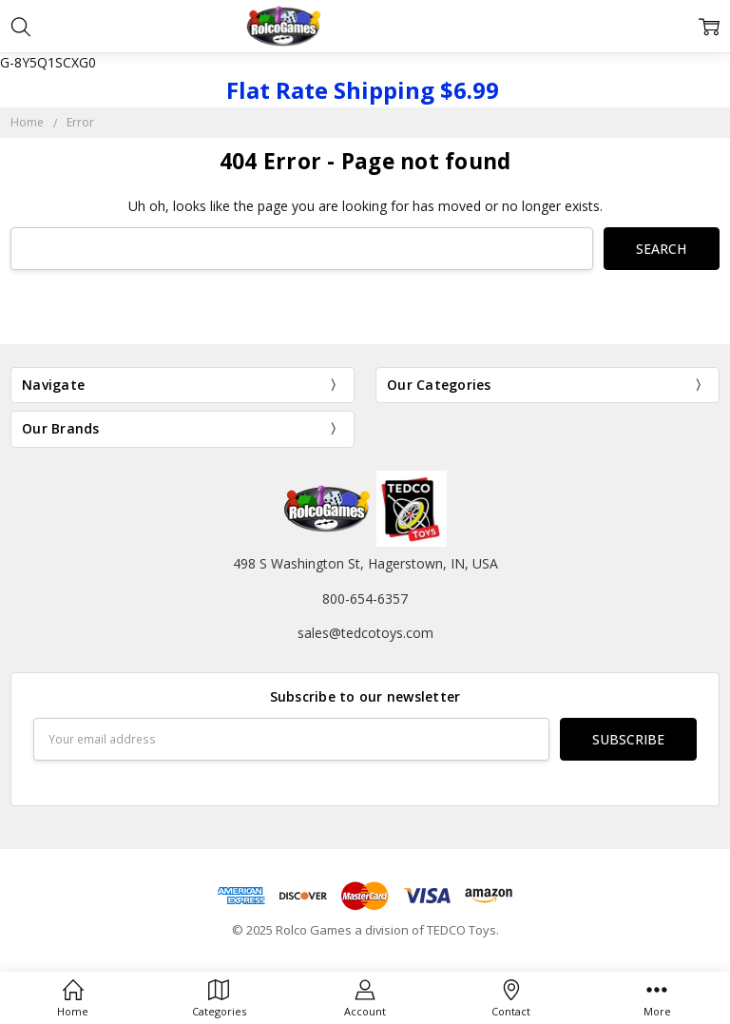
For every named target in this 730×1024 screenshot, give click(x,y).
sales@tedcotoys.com (365, 633)
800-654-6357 (365, 598)
